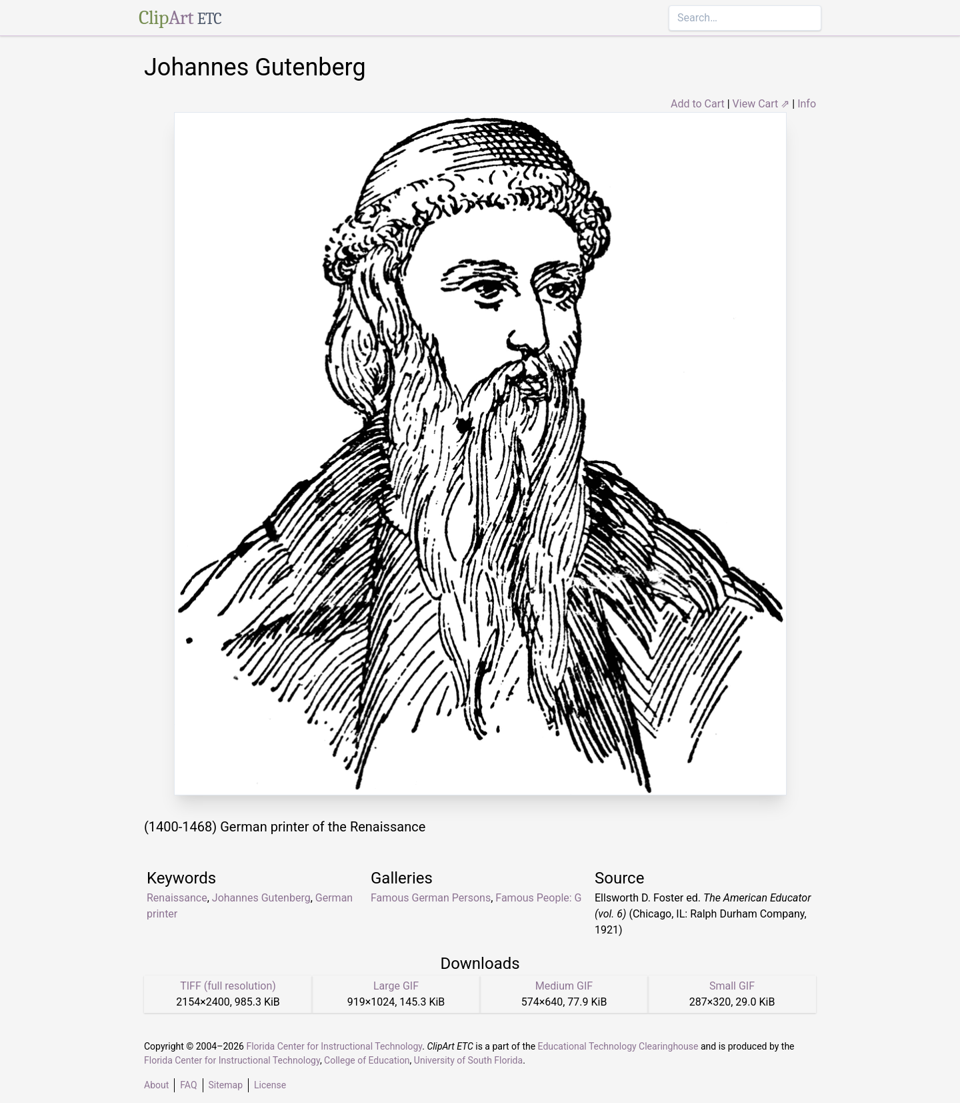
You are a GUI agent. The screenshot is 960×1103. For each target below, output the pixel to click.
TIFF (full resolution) (228, 986)
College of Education (367, 1060)
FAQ (188, 1085)
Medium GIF (564, 986)
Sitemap (226, 1085)
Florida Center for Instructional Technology (334, 1046)
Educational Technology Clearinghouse (618, 1046)
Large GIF (396, 986)
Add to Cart (698, 103)
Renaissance (177, 897)
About (156, 1085)
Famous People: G (538, 897)
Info (806, 103)
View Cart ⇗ (761, 103)
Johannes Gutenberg (261, 897)
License (270, 1085)
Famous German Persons (431, 897)
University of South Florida (468, 1060)
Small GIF (732, 986)
